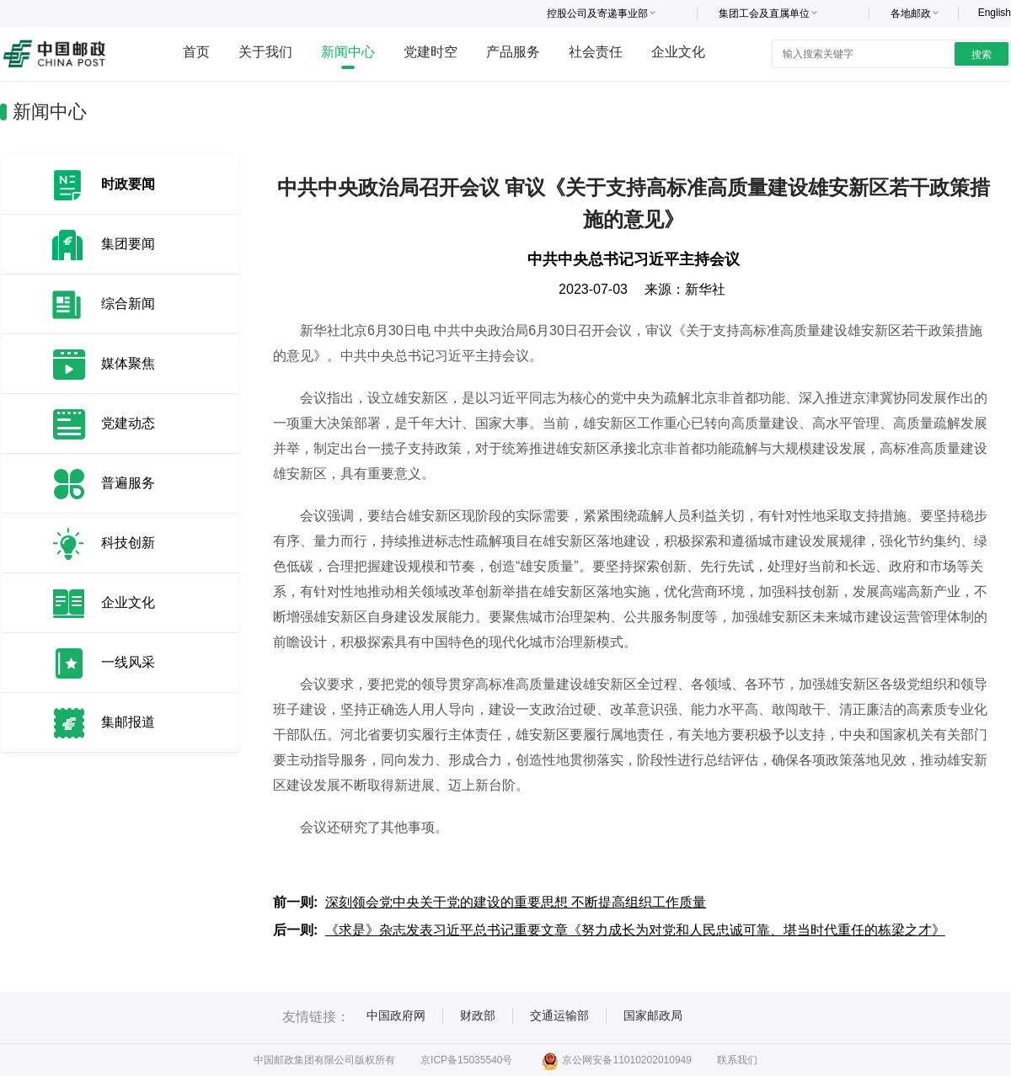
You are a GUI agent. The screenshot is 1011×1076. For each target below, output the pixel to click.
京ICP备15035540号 (466, 1060)
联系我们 (737, 1060)
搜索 (981, 55)
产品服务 (513, 52)
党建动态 (128, 423)
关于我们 (265, 52)
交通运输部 (559, 1015)
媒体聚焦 (128, 363)
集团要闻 (128, 244)
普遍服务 (128, 483)
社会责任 (596, 52)
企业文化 (678, 52)
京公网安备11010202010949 (616, 1060)
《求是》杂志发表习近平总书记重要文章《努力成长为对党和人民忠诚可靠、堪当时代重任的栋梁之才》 (635, 930)
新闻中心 (348, 52)
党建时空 (430, 52)
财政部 (477, 1015)
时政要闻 (128, 184)
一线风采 (128, 662)
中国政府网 (395, 1015)
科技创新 (128, 542)
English (994, 13)
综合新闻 (128, 303)
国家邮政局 (652, 1015)
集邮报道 (128, 722)
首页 (196, 52)
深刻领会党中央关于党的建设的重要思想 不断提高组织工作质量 (515, 902)
